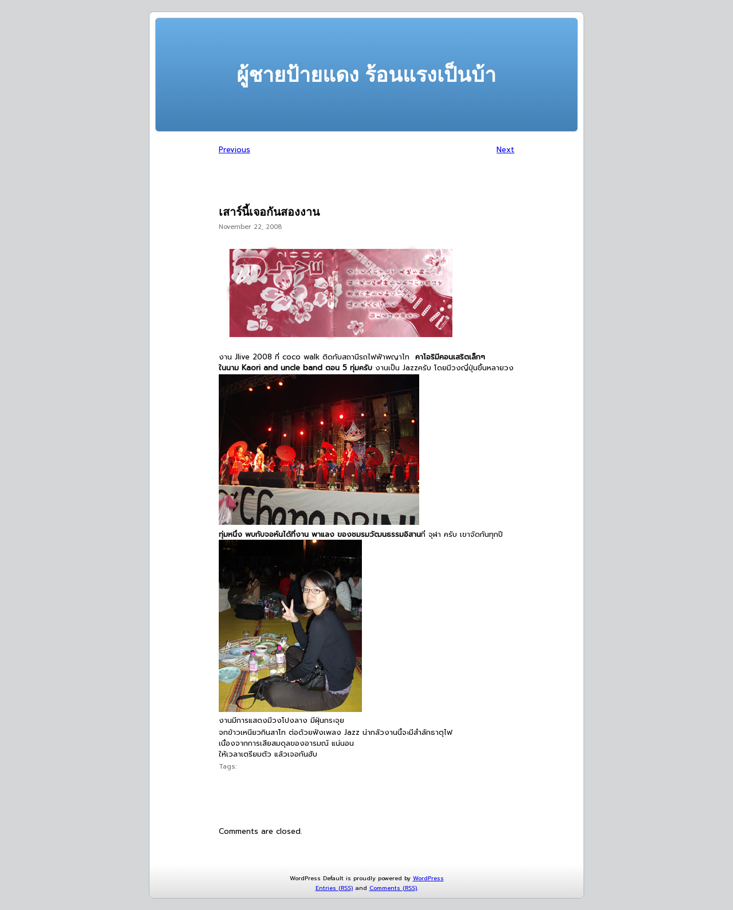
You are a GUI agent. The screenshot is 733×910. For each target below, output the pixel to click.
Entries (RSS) (334, 888)
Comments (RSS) (393, 888)
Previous (234, 149)
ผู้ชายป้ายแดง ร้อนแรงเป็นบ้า (366, 74)
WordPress (428, 878)
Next (505, 149)
